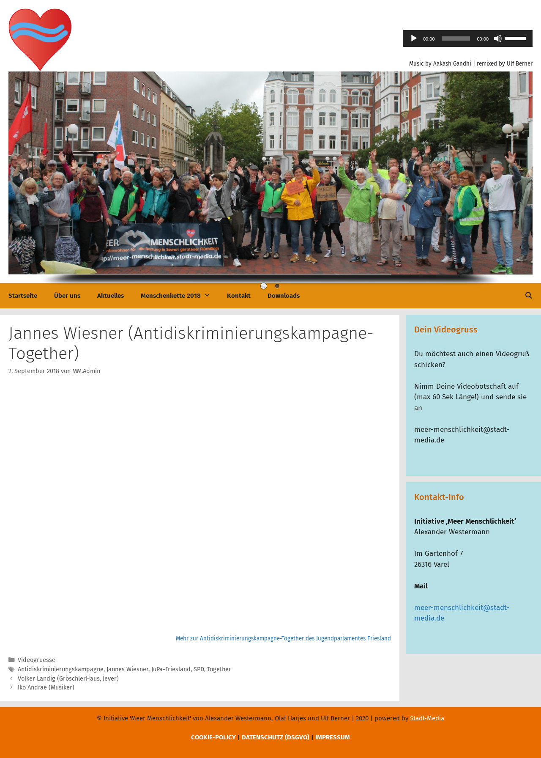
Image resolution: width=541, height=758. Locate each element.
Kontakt (239, 295)
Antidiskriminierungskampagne (61, 669)
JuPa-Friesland (171, 669)
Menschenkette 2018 (180, 295)
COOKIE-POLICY (213, 737)
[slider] (456, 38)
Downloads (284, 295)
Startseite (22, 295)
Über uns (67, 295)
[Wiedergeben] (414, 38)
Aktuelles (110, 295)
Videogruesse (36, 660)
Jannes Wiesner (127, 669)
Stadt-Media (427, 718)
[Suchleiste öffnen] (528, 295)
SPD (199, 669)
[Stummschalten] (498, 38)
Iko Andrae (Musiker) (46, 687)
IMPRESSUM (332, 737)
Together (219, 669)
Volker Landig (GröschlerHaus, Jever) (68, 678)
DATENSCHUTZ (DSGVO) (275, 737)
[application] (468, 38)
